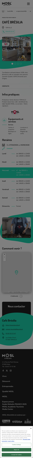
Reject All (16, 451)
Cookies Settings (16, 446)
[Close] (31, 430)
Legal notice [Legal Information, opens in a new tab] (11, 443)
